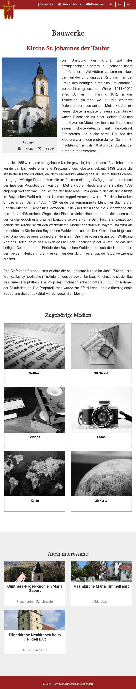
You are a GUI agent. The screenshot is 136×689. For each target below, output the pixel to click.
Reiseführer (69, 4)
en (129, 4)
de (111, 4)
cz (120, 4)
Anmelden (95, 4)
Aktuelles (45, 4)
